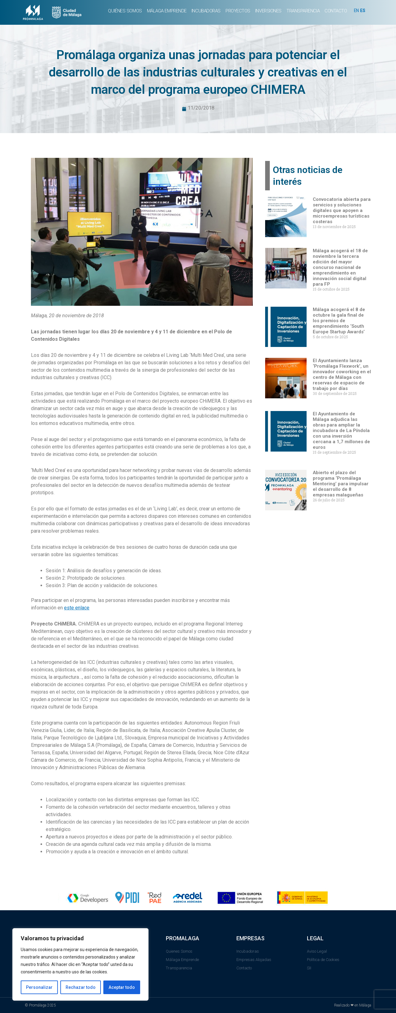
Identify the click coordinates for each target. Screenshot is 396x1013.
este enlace (76, 608)
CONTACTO (336, 11)
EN (356, 10)
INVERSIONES (268, 11)
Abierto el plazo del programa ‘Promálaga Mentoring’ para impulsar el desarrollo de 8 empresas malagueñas (340, 484)
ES (364, 10)
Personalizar (39, 987)
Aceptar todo (122, 987)
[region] (80, 964)
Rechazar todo (81, 987)
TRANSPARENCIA (303, 11)
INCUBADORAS (206, 11)
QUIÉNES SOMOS (125, 11)
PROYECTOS (238, 11)
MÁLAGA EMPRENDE (167, 11)
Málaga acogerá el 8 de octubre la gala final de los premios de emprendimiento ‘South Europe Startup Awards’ (339, 321)
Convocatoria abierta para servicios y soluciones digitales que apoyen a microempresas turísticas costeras (342, 211)
